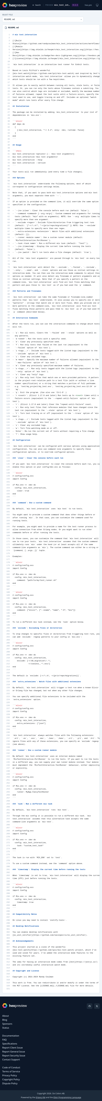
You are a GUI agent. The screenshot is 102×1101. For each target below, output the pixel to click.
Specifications (9, 1044)
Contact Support (11, 1059)
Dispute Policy (10, 1083)
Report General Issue (13, 1051)
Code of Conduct (11, 1067)
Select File (7, 15)
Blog (4, 1020)
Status (5, 1028)
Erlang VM (40, 1097)
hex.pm (88, 5)
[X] (97, 1006)
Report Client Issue (12, 1047)
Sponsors (7, 1024)
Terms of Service (11, 1071)
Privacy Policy (9, 1075)
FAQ (4, 1040)
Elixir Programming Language (67, 1097)
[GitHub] (89, 1006)
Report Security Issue (13, 1055)
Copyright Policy (11, 1079)
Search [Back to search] (36, 5)
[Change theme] (97, 5)
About (5, 1016)
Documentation (10, 1036)
